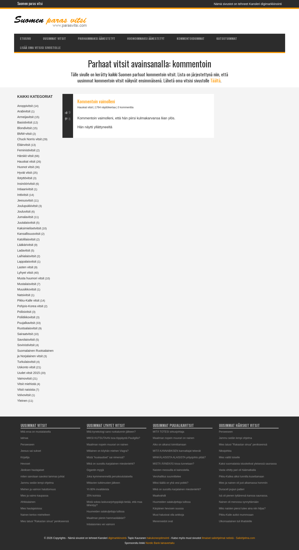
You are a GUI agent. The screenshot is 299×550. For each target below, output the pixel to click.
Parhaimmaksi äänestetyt (96, 38)
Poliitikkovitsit (26, 317)
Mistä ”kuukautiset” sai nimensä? (106, 457)
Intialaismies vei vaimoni (101, 524)
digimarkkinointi (117, 538)
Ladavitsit (23, 250)
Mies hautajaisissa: (31, 508)
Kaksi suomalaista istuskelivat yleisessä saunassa (248, 463)
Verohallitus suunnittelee (167, 476)
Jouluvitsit (24, 211)
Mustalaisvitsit (26, 284)
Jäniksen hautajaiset (32, 470)
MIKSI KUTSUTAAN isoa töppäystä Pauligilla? (113, 438)
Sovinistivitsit (26, 345)
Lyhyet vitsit (25, 272)
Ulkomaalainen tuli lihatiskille (235, 521)
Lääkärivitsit (25, 245)
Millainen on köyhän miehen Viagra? (108, 450)
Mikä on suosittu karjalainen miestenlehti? (111, 463)
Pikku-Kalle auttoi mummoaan (236, 514)
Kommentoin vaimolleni (96, 101)
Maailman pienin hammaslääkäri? (106, 518)
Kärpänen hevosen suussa (168, 508)
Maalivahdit (159, 495)
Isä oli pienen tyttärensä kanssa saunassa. (243, 495)
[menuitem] (25, 38)
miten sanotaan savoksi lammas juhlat (43, 476)
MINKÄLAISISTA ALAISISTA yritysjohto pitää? (179, 457)
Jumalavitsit (25, 217)
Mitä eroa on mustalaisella (36, 431)
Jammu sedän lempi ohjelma (37, 482)
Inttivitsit (22, 195)
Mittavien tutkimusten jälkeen (103, 482)
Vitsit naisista (26, 389)
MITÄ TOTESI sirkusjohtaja (168, 431)
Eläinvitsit (23, 145)
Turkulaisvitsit (26, 361)
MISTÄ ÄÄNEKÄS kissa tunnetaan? (173, 463)
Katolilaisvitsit (26, 239)
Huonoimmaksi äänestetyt (146, 38)
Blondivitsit (24, 128)
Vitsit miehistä (26, 384)
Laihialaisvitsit (26, 256)
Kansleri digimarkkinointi (265, 4)
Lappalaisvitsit (26, 261)
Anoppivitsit (25, 106)
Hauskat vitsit (26, 161)
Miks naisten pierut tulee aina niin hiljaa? (242, 508)
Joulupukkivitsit (27, 206)
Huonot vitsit (25, 167)
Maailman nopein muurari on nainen (107, 444)
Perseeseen (27, 444)
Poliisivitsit (24, 311)
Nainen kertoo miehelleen (35, 514)
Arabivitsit (24, 111)
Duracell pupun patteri (231, 489)
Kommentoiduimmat (190, 38)
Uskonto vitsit (26, 367)
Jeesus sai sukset (31, 450)
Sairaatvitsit (25, 334)
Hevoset (25, 463)
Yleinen (22, 400)
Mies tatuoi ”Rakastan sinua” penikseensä (45, 521)
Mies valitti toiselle (229, 457)
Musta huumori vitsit (30, 278)
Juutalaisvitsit (26, 222)
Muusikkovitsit (26, 289)
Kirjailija (25, 457)
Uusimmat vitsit (54, 38)
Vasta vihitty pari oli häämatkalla (237, 470)
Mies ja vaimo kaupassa (34, 495)
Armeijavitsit (25, 117)
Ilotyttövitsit (24, 178)
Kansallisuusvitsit (29, 233)
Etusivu (25, 38)
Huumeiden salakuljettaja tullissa (105, 511)
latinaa (24, 438)
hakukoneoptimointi (158, 538)
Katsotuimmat (226, 38)
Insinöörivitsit (26, 183)
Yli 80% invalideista (98, 489)
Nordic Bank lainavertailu (160, 543)
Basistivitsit (24, 122)
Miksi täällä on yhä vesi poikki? (170, 482)
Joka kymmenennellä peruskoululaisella (109, 476)
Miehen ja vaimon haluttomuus (38, 489)
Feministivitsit (26, 150)
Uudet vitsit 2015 (28, 373)
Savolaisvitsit (26, 339)
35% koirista (94, 495)
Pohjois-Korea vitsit (30, 306)
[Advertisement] (138, 187)
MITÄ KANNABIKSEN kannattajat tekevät (177, 450)
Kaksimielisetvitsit (29, 228)
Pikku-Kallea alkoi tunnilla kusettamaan (241, 476)
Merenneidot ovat (163, 521)
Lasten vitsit (25, 267)
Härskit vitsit (25, 156)
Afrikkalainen (28, 501)
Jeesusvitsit (25, 200)
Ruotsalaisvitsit (27, 328)
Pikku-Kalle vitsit (28, 300)
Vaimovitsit (24, 378)
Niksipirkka (225, 450)
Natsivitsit (23, 295)
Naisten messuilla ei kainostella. (171, 470)
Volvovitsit (24, 395)
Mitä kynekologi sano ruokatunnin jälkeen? (111, 431)
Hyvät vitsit (24, 172)
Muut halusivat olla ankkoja (168, 514)
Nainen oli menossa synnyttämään (239, 501)
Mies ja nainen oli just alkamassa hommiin (243, 482)
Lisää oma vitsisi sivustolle (40, 47)
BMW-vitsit (24, 133)
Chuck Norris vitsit (29, 139)
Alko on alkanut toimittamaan (169, 444)
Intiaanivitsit (25, 189)
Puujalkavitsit (26, 323)
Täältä (215, 80)
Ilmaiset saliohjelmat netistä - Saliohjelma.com (228, 538)
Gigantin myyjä (95, 470)
